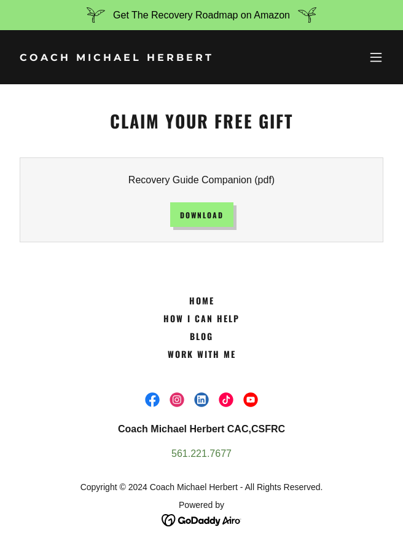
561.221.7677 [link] (201, 453)
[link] (146, 57)
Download (202, 215)
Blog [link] (201, 336)
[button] (376, 57)
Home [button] (201, 300)
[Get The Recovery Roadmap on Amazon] (201, 15)
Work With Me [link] (202, 353)
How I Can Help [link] (201, 318)
